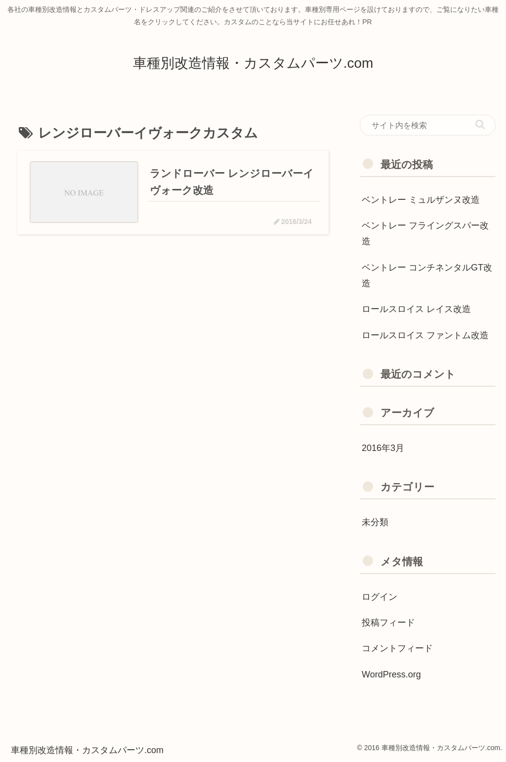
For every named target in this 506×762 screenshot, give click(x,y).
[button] (480, 124)
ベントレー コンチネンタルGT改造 (427, 275)
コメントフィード (397, 648)
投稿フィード (388, 623)
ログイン (379, 597)
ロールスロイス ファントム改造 (425, 335)
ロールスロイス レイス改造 (416, 309)
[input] (427, 125)
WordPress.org (391, 674)
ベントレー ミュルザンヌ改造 (421, 200)
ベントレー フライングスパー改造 (425, 233)
